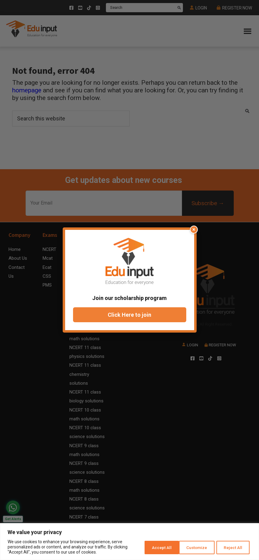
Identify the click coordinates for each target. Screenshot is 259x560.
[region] (129, 541)
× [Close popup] (194, 229)
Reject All (193, 546)
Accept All (233, 546)
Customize (153, 546)
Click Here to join (129, 315)
